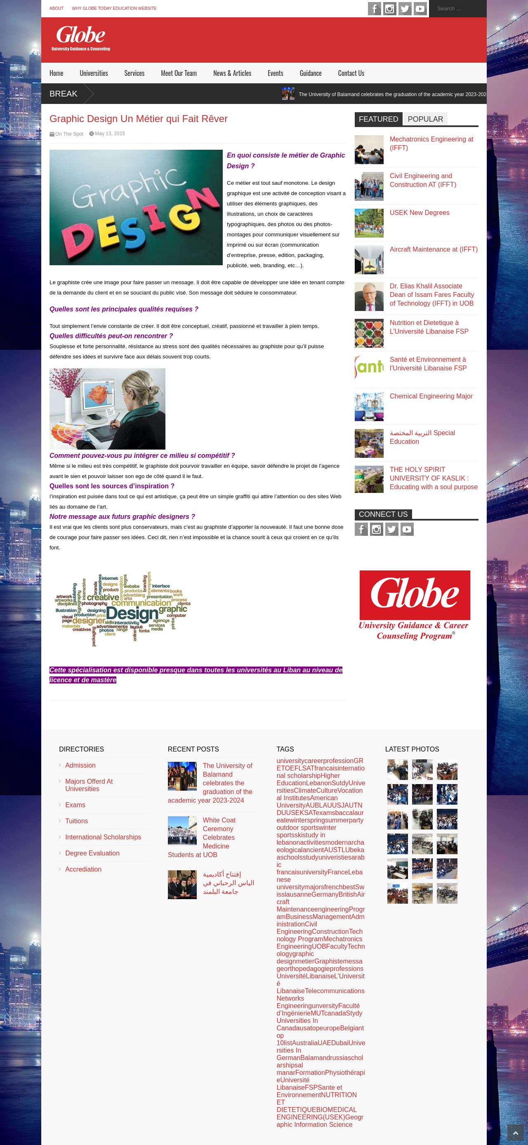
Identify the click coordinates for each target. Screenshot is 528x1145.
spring (316, 820)
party (356, 820)
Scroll (515, 1132)
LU (346, 849)
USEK (295, 812)
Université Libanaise (292, 1084)
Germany (325, 894)
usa (305, 1028)
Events (275, 73)
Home (56, 73)
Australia (305, 1042)
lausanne (298, 894)
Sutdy (340, 783)
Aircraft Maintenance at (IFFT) (434, 249)
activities (312, 842)
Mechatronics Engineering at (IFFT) (432, 143)
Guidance (311, 73)
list (288, 1042)
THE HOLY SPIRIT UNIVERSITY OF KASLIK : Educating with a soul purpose (434, 478)
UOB (319, 946)
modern (336, 842)
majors (314, 887)
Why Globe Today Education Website (114, 8)
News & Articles (232, 73)
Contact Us (351, 73)
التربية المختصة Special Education (422, 437)
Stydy (354, 1013)
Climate (305, 790)
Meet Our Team (179, 73)
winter (298, 820)
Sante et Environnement (309, 1091)
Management (332, 916)
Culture (326, 790)
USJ (338, 805)
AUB (312, 805)
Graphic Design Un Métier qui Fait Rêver (139, 118)
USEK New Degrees (420, 212)
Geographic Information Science (319, 1121)
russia (339, 1057)
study (310, 857)
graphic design (295, 957)
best (349, 887)
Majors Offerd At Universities (89, 785)
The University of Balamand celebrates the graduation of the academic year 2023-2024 (404, 94)
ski (299, 835)
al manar (289, 1069)
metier (305, 961)
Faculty (337, 946)
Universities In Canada (297, 1024)
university (290, 760)
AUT (351, 805)
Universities (94, 73)
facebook (374, 8)
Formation (310, 1072)
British (348, 894)
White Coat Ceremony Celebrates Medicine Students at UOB (202, 837)
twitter (405, 8)
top (314, 1028)
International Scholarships (103, 837)
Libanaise (320, 976)
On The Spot (69, 134)
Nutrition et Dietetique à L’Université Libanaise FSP (429, 327)
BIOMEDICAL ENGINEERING (316, 1113)
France (338, 872)
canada (335, 1013)
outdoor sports (297, 827)
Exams (75, 804)
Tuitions (76, 821)
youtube (420, 8)
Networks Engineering (293, 1002)
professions (346, 968)
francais (325, 768)
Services (134, 73)
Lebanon (319, 783)
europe (330, 1028)
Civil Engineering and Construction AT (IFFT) (423, 180)
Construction (330, 931)
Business (299, 916)
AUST (333, 849)
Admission (80, 765)
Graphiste (328, 961)
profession (338, 760)
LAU (325, 805)
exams (325, 812)
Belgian (351, 1028)
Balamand (315, 1057)
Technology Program (319, 935)
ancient (313, 849)
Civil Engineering (296, 928)
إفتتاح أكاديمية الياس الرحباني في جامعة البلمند (228, 883)
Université (291, 976)
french (333, 887)
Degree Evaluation (92, 853)
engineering (331, 909)
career (313, 760)
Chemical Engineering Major (431, 396)
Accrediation (83, 869)
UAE (324, 1042)
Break (64, 93)
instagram (389, 8)
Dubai (340, 1042)
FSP (311, 1087)
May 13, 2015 (110, 133)
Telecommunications (335, 990)
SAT (310, 812)
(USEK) (334, 1117)
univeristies (334, 857)
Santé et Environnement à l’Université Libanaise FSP (428, 364)
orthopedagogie (307, 968)
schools (291, 857)
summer (337, 820)
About (57, 8)
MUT (317, 1013)
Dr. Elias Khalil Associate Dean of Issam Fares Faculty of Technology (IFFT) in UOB (432, 295)
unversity (325, 1005)
